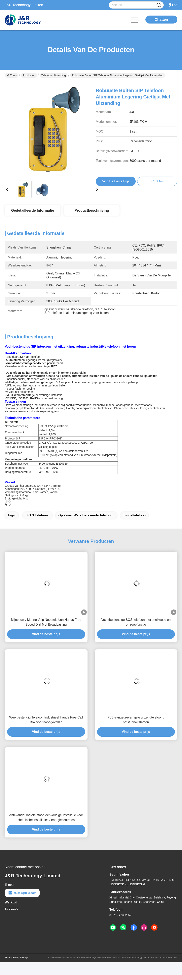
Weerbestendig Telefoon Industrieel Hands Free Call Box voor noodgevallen (46, 720)
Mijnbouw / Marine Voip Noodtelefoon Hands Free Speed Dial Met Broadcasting (46, 622)
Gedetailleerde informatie (32, 210)
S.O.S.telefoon (36, 515)
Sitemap (23, 957)
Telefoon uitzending (53, 75)
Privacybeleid (11, 957)
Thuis (12, 75)
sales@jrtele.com (22, 893)
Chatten (161, 20)
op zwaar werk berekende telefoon (85, 515)
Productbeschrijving (91, 210)
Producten (29, 75)
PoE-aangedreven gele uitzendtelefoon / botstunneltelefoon (135, 720)
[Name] (158, 5)
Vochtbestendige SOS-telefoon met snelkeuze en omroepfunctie (136, 622)
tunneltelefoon (134, 515)
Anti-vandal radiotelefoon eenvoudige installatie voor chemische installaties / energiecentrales (46, 817)
